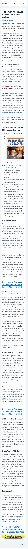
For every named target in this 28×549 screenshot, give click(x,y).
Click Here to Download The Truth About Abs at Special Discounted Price (13, 284)
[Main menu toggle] (23, 3)
